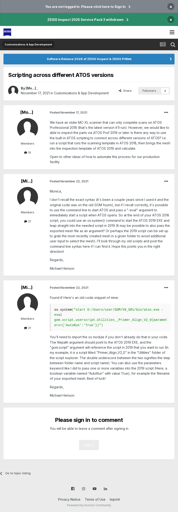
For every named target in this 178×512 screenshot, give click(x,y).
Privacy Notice (69, 499)
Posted (68, 112)
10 (27, 152)
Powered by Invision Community (89, 505)
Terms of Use (95, 499)
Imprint (115, 499)
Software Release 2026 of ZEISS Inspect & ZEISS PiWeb (89, 59)
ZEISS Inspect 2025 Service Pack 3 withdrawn (85, 20)
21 (27, 221)
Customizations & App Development (81, 93)
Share (125, 90)
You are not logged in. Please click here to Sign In (85, 7)
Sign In (89, 445)
